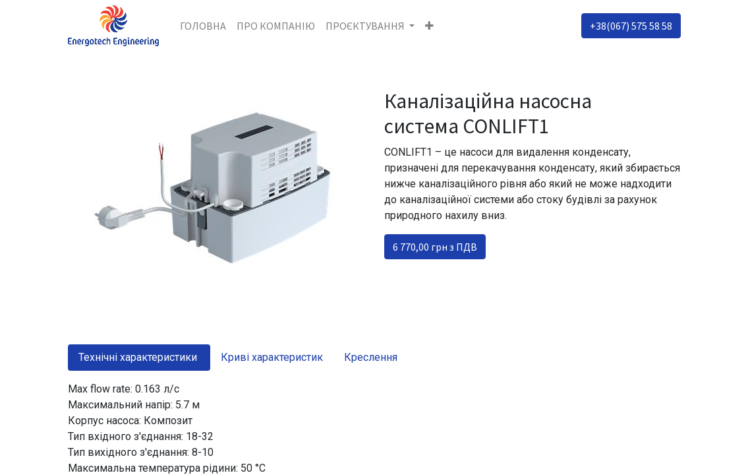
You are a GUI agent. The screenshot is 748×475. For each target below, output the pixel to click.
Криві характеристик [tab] (272, 357)
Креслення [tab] (370, 357)
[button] (429, 26)
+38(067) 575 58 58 (631, 25)
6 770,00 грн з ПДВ (435, 246)
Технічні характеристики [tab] (139, 357)
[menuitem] (203, 26)
